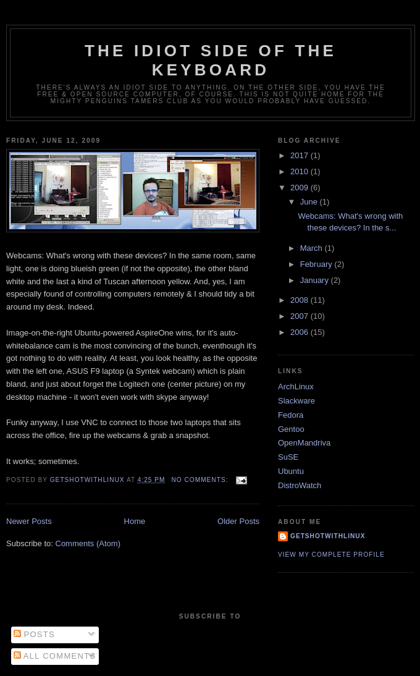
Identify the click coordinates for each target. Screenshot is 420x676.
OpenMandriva (304, 442)
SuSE (288, 457)
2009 (300, 187)
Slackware (296, 400)
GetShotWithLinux (327, 536)
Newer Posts (29, 521)
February (317, 264)
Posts (34, 634)
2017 (300, 155)
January (315, 280)
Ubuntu (291, 471)
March (312, 248)
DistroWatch (299, 485)
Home (135, 521)
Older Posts (238, 521)
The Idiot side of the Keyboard (211, 60)
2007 (300, 316)
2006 (300, 332)
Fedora (290, 415)
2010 (300, 171)
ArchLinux (296, 386)
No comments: (200, 479)
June (310, 201)
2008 (300, 300)
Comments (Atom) (88, 543)
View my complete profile (331, 554)
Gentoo (291, 429)
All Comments (55, 656)
